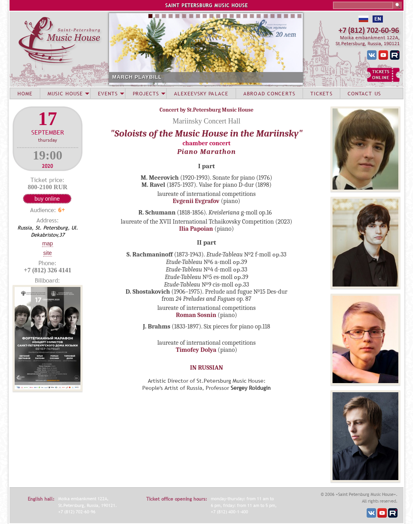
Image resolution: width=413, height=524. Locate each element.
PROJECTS (146, 93)
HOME (25, 93)
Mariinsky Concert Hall (207, 121)
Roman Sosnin (196, 315)
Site (47, 253)
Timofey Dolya (196, 349)
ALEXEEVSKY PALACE (201, 93)
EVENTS (108, 93)
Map (47, 243)
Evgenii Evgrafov (196, 201)
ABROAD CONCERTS (269, 93)
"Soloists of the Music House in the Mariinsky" (207, 133)
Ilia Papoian (196, 228)
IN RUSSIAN (206, 367)
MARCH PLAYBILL (137, 77)
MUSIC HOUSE (65, 93)
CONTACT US (364, 93)
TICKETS (321, 93)
